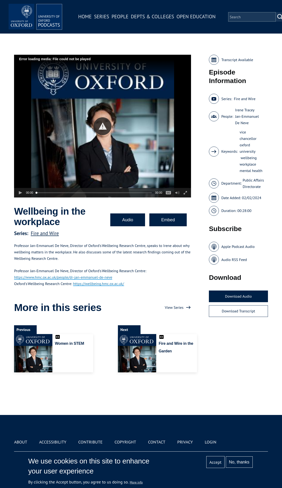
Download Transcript (238, 311)
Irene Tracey (245, 110)
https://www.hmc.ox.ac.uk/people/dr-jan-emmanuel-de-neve (63, 277)
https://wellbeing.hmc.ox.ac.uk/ (98, 283)
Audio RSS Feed (234, 259)
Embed (168, 219)
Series (103, 17)
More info (136, 482)
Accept (215, 462)
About (20, 442)
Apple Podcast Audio (238, 246)
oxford (245, 145)
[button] (102, 126)
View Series (174, 307)
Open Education (197, 17)
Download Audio (238, 296)
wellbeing (248, 157)
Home (86, 17)
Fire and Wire (45, 233)
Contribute (90, 442)
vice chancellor (248, 135)
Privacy (185, 442)
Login (211, 442)
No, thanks (239, 462)
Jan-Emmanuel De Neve (247, 119)
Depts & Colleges (154, 17)
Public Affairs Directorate (253, 183)
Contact (156, 442)
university (248, 151)
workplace (248, 164)
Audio (127, 219)
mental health (251, 170)
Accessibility (52, 442)
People (121, 17)
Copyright (125, 442)
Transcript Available (237, 59)
